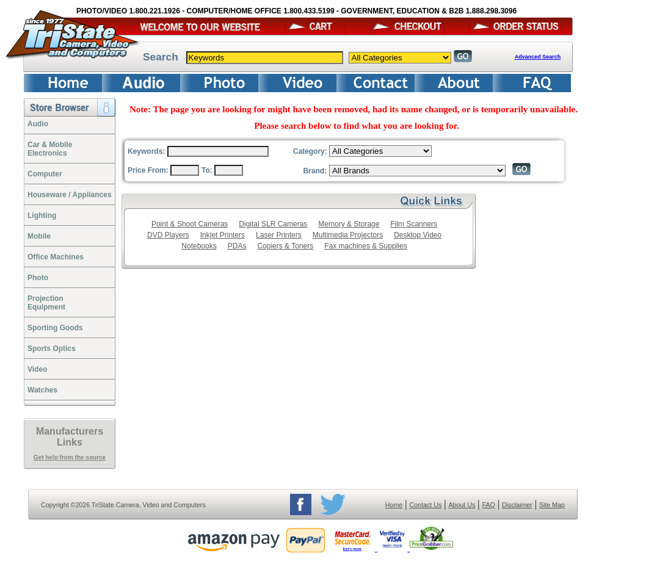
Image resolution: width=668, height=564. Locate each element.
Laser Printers (279, 235)
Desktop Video (417, 235)
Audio (37, 124)
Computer (44, 174)
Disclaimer (517, 504)
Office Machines (55, 257)
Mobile (39, 236)
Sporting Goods (55, 328)
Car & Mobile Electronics (49, 148)
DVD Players (168, 235)
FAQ (488, 504)
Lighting (41, 215)
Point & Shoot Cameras (189, 224)
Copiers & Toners (285, 246)
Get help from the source (70, 457)
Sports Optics (51, 348)
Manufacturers (69, 431)
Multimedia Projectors (348, 235)
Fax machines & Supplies (365, 246)
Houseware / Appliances (69, 194)
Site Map (552, 504)
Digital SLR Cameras (273, 224)
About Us (461, 504)
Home (393, 504)
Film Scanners (413, 224)
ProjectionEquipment (46, 302)
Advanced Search (538, 57)
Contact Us (426, 504)
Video (37, 369)
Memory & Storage (348, 224)
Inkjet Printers (222, 235)
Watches (42, 390)
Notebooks (198, 246)
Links (69, 442)
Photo (37, 277)
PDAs (237, 246)
